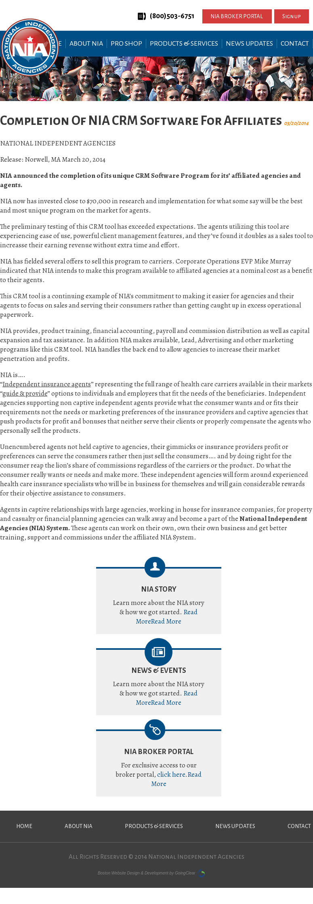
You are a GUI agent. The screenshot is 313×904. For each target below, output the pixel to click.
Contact (295, 43)
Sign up (291, 16)
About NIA (86, 43)
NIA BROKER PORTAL (237, 16)
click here (171, 774)
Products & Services (184, 43)
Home (24, 826)
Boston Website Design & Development (133, 872)
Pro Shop (126, 43)
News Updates (249, 43)
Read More (166, 621)
